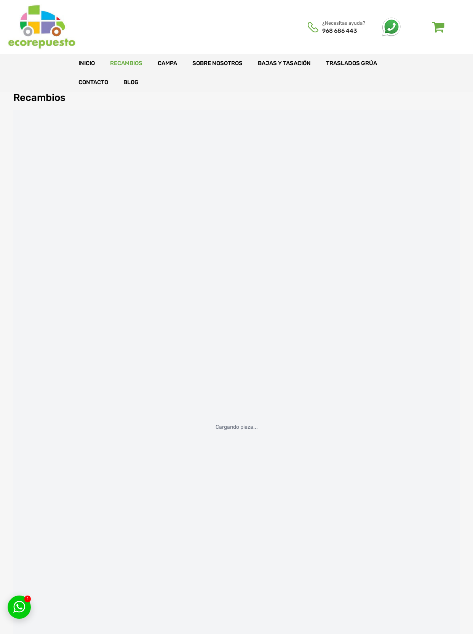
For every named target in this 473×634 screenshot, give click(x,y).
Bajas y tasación (284, 63)
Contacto (93, 82)
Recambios (126, 63)
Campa (167, 63)
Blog (131, 82)
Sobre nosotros (217, 63)
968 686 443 (339, 30)
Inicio (86, 63)
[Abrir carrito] (438, 27)
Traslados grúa (351, 63)
